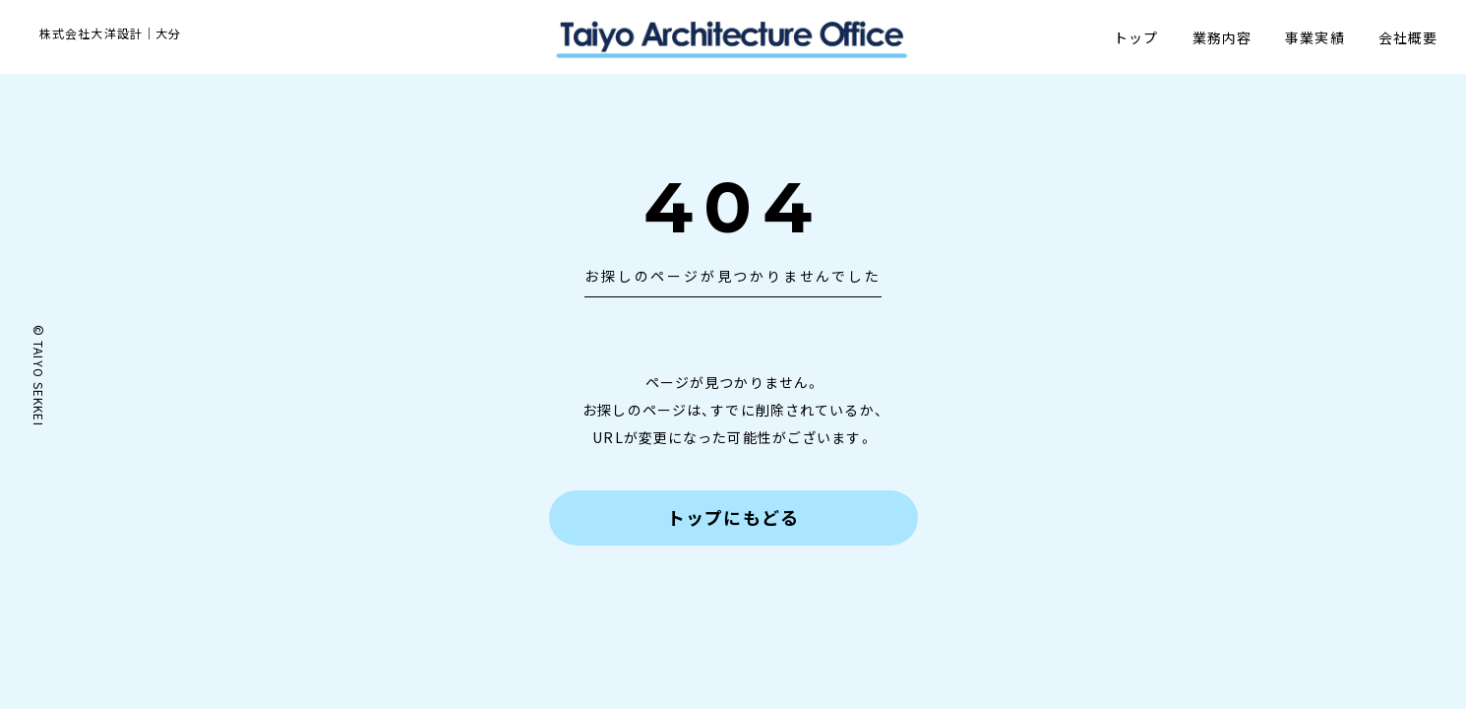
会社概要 (1406, 37)
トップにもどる (733, 517)
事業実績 (1313, 37)
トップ (1135, 37)
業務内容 (1220, 37)
